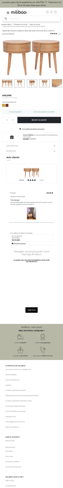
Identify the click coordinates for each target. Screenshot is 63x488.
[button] (19, 273)
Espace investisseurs (12, 427)
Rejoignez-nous (11, 416)
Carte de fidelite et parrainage (15, 411)
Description (12, 146)
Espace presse (10, 447)
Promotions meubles (12, 461)
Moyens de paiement (12, 380)
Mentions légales (11, 374)
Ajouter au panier (39, 120)
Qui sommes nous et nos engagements (18, 369)
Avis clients (9, 451)
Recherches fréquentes (13, 467)
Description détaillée (8, 33)
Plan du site (9, 456)
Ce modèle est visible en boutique (31, 129)
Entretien (11, 151)
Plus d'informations (19, 243)
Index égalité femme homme (15, 422)
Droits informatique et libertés (15, 406)
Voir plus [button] (31, 310)
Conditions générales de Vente (16, 390)
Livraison (8, 385)
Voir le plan (16, 240)
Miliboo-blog (10, 480)
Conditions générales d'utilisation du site (19, 401)
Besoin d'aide (10, 440)
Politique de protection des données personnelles (22, 395)
